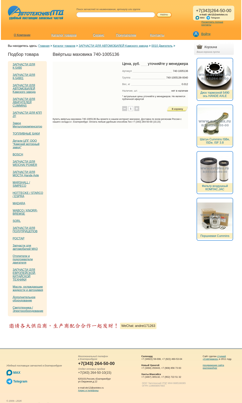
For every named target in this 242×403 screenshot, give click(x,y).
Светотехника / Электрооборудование (28, 309)
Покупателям (126, 35)
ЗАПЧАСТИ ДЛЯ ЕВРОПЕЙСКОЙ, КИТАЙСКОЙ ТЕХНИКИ (24, 274)
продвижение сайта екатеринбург (213, 366)
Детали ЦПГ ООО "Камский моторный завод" (26, 144)
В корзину (177, 109)
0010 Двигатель (162, 45)
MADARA (19, 203)
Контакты (157, 35)
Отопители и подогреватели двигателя (23, 259)
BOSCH (18, 154)
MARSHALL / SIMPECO (21, 184)
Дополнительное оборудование (24, 299)
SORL (17, 220)
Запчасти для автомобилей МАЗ (25, 247)
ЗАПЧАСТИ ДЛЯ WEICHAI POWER (25, 163)
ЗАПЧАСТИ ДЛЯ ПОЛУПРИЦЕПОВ (25, 229)
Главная (44, 45)
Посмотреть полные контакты (212, 23)
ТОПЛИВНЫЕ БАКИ (26, 133)
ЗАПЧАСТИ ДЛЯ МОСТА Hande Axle (26, 173)
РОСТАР (18, 238)
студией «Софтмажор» (214, 357)
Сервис (98, 35)
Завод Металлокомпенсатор (27, 125)
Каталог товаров (64, 35)
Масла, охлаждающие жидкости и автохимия (28, 288)
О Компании (22, 35)
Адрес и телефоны (88, 390)
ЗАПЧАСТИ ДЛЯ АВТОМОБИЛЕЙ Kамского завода (113, 45)
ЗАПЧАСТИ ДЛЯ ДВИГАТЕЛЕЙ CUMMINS (24, 102)
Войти (205, 34)
